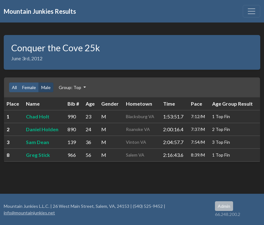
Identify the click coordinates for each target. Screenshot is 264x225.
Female (29, 87)
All (14, 87)
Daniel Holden (42, 129)
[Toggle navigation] (251, 11)
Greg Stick (38, 155)
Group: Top (70, 87)
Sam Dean (37, 142)
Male (46, 87)
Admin (224, 206)
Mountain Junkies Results (40, 11)
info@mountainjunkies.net (29, 212)
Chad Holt (37, 116)
